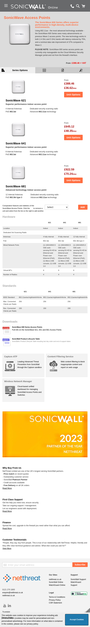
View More (6, 548)
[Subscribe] (80, 564)
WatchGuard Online (57, 585)
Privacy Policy (55, 600)
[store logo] (35, 11)
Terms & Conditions (57, 597)
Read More (7, 511)
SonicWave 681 (16, 186)
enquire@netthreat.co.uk (12, 592)
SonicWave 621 (16, 100)
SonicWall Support (78, 579)
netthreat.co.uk (8, 595)
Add (82, 207)
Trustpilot (6, 612)
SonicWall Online (56, 582)
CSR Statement (55, 603)
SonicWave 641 (16, 143)
